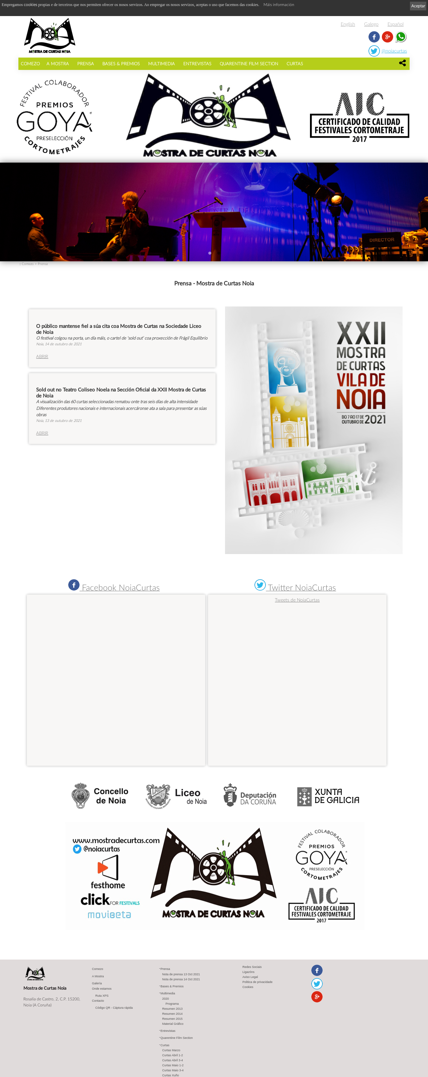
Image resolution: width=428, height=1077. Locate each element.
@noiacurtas (394, 51)
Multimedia (161, 63)
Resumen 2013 (172, 1008)
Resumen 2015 (172, 1018)
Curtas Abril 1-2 (172, 1055)
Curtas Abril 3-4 (172, 1060)
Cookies (247, 987)
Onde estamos (102, 988)
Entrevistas (197, 63)
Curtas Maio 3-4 (173, 1070)
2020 (165, 998)
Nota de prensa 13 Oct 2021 (181, 974)
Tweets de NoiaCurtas (297, 600)
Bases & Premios (121, 63)
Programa (172, 1003)
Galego (371, 24)
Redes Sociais (252, 967)
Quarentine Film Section (249, 63)
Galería (97, 983)
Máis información (278, 4)
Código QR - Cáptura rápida (114, 1007)
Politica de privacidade (257, 982)
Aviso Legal (250, 977)
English (348, 24)
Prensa (85, 63)
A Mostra (57, 63)
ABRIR (42, 356)
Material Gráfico (173, 1023)
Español (396, 24)
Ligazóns (248, 972)
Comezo (30, 63)
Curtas (295, 63)
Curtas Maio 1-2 (173, 1065)
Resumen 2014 (172, 1013)
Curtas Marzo (171, 1050)
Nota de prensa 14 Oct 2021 (181, 979)
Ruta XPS (102, 995)
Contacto (98, 1000)
